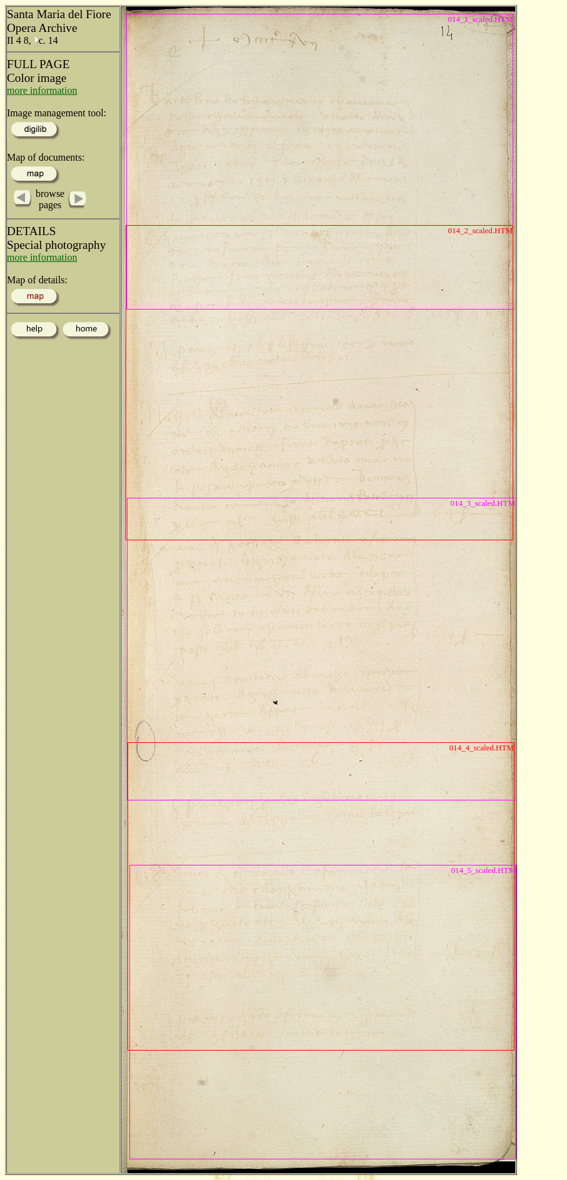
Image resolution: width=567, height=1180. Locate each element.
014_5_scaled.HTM (483, 870)
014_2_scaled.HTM (480, 230)
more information (42, 90)
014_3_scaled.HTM (482, 503)
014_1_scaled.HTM (480, 19)
